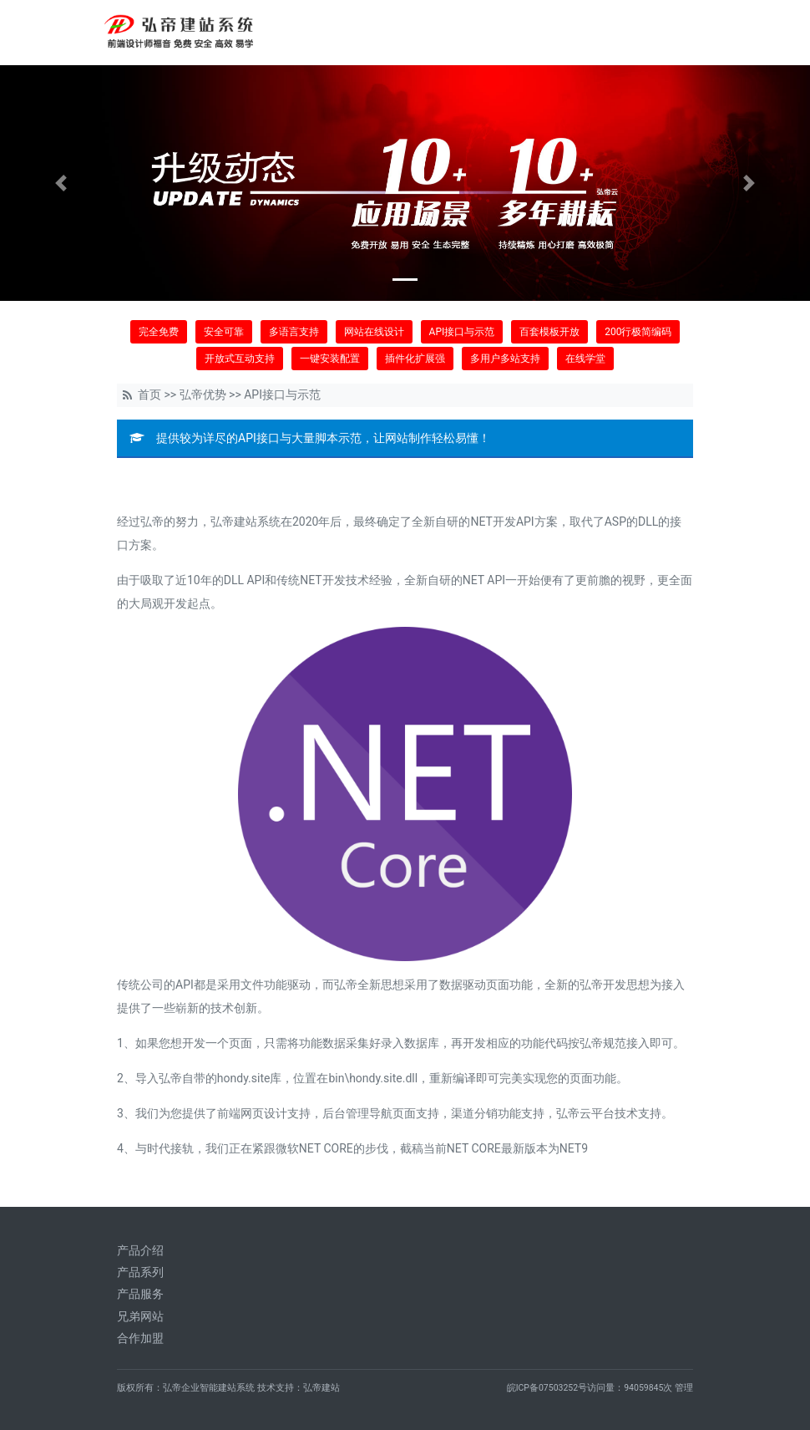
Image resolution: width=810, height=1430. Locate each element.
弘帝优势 (203, 394)
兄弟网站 (140, 1316)
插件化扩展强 (415, 358)
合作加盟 (140, 1338)
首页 (149, 394)
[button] (61, 183)
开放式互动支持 (240, 358)
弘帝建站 (321, 1387)
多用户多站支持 (505, 358)
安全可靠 (224, 332)
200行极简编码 (638, 332)
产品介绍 (140, 1250)
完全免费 (159, 332)
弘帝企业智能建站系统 (209, 1387)
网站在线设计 (374, 332)
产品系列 (140, 1272)
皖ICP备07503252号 (547, 1387)
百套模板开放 (549, 332)
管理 (684, 1387)
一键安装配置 (330, 358)
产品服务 (140, 1293)
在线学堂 (585, 358)
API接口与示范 (462, 332)
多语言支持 (294, 332)
